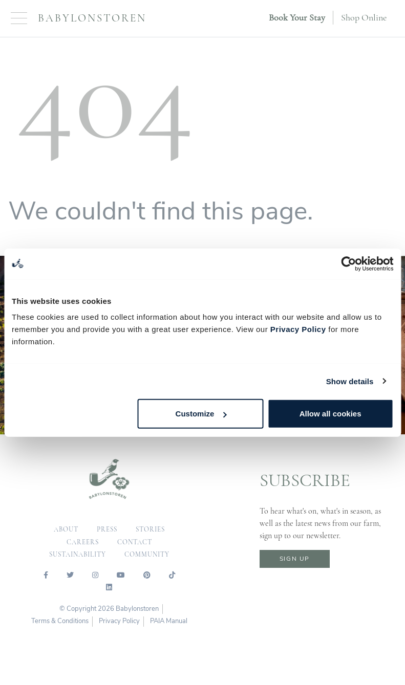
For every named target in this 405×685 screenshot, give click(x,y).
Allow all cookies (330, 413)
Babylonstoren (92, 18)
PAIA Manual (168, 621)
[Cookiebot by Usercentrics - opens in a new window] (348, 263)
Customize (201, 413)
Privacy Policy (298, 329)
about (66, 529)
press (107, 529)
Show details (350, 381)
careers (83, 542)
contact (134, 542)
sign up (295, 559)
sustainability (77, 554)
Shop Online (364, 17)
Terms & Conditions (60, 621)
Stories (150, 529)
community (146, 554)
